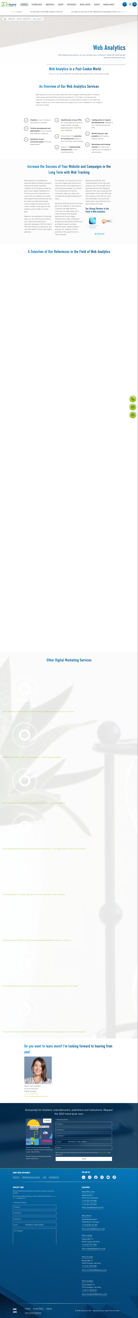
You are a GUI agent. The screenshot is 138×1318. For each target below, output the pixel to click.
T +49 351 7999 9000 (89, 1266)
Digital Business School (31, 1177)
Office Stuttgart (87, 1281)
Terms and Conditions (33, 1313)
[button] (124, 4)
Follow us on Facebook (96, 1177)
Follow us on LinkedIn (83, 1177)
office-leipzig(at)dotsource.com (93, 1249)
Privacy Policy (38, 1308)
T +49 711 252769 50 (89, 1290)
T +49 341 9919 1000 (89, 1245)
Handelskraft (54, 1177)
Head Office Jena (88, 1192)
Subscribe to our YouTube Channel (108, 1177)
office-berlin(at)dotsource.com (93, 1229)
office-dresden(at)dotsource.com (94, 1270)
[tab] (130, 4)
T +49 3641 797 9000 (89, 1201)
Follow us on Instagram (102, 1177)
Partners (16, 1177)
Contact (28, 1308)
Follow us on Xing (89, 1177)
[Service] (132, 410)
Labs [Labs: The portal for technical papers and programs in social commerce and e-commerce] (44, 1177)
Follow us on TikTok (114, 1177)
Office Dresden (87, 1257)
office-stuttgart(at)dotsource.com (94, 1294)
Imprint (49, 1308)
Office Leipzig (87, 1235)
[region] (69, 12)
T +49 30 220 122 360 (89, 1225)
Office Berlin (86, 1216)
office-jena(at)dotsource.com (93, 1207)
